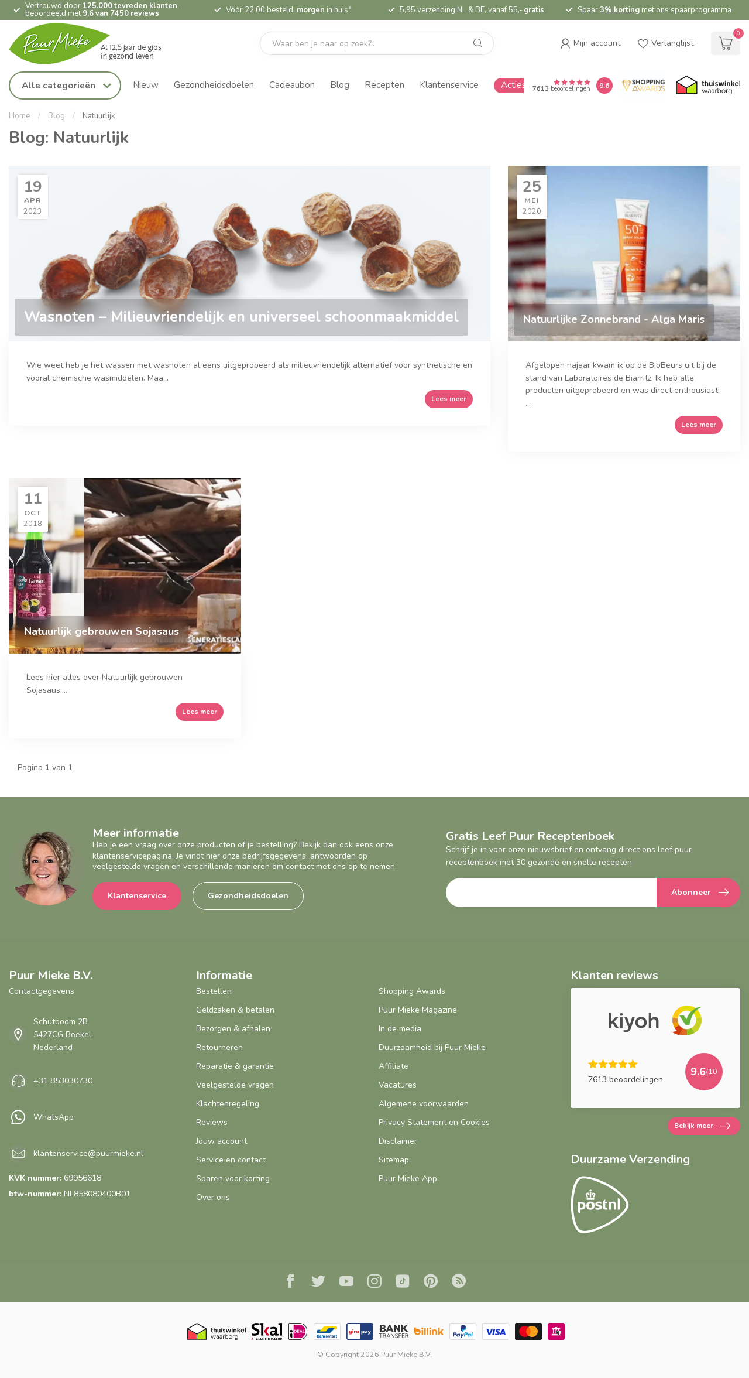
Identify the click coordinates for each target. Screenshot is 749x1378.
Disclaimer (398, 1141)
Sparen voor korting (233, 1178)
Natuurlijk (99, 116)
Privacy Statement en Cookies (434, 1122)
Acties (513, 84)
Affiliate (393, 1066)
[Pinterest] (431, 1282)
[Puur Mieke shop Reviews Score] (604, 85)
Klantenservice (449, 84)
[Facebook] (290, 1282)
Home (19, 116)
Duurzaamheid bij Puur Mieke (432, 1047)
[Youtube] (346, 1282)
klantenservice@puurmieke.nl (88, 1153)
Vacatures (398, 1084)
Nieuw (146, 84)
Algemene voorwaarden (424, 1103)
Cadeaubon (292, 84)
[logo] (96, 44)
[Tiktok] (403, 1282)
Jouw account (221, 1141)
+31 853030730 (62, 1080)
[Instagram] (374, 1282)
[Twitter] (318, 1282)
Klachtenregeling (227, 1103)
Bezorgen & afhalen (233, 1028)
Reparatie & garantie (235, 1066)
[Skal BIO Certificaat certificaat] (266, 1331)
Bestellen (214, 991)
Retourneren (219, 1047)
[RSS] (459, 1282)
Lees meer (448, 399)
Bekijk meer (702, 1126)
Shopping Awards (412, 991)
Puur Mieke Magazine (418, 1009)
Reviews (212, 1122)
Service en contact (231, 1159)
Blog (339, 84)
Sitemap (394, 1159)
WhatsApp (53, 1117)
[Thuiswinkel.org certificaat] (708, 85)
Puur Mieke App (408, 1178)
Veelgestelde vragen (235, 1084)
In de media (400, 1028)
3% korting (620, 10)
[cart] (725, 43)
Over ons (213, 1197)
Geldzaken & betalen (235, 1009)
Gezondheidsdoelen (214, 84)
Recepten (384, 84)
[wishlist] (665, 43)
